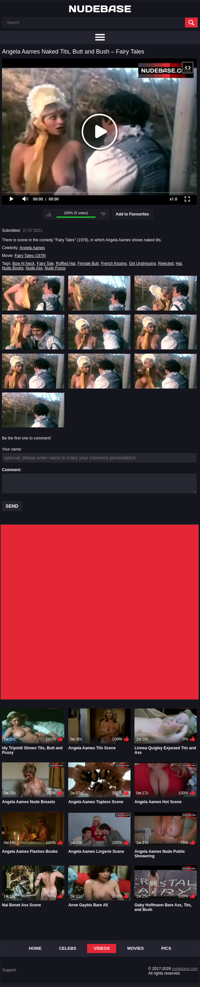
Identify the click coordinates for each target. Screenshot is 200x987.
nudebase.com (185, 968)
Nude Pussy (55, 268)
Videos (102, 948)
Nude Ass (34, 268)
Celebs (67, 948)
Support (9, 970)
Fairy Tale (45, 263)
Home (35, 948)
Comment (11, 470)
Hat (179, 263)
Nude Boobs (12, 268)
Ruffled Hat (65, 263)
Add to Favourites (132, 214)
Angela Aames (32, 248)
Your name (11, 449)
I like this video (48, 214)
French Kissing (114, 263)
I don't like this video (103, 214)
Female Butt (88, 263)
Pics (166, 948)
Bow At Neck (23, 263)
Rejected (166, 263)
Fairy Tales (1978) (30, 255)
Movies (135, 948)
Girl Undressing (142, 263)
